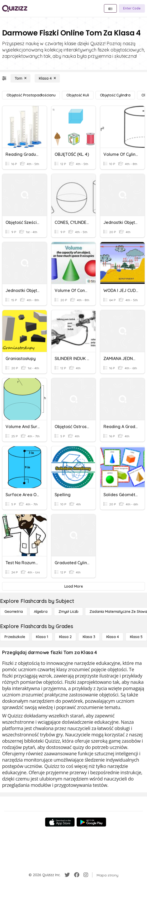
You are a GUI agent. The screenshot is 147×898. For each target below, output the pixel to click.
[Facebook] (76, 875)
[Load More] (73, 586)
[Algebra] (40, 611)
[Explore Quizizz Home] (14, 8)
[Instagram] (85, 875)
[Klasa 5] (136, 637)
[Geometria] (13, 611)
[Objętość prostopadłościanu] (31, 95)
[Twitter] (67, 875)
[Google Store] (91, 822)
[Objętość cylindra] (115, 95)
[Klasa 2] (65, 637)
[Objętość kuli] (77, 95)
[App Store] (60, 822)
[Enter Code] (132, 8)
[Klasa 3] (89, 637)
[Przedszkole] (14, 637)
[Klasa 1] (42, 637)
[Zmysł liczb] (68, 611)
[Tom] (20, 78)
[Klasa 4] (47, 78)
